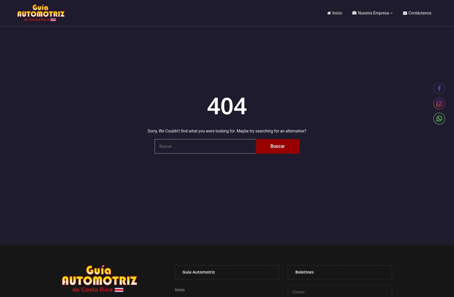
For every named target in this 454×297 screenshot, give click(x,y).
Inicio (334, 13)
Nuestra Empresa (370, 13)
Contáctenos (417, 13)
